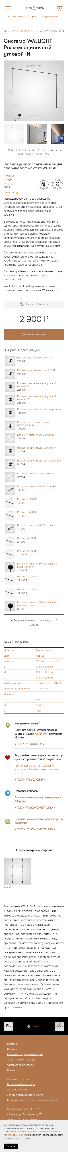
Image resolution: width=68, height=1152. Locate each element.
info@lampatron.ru (50, 16)
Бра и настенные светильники (21, 31)
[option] (34, 90)
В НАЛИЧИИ (39, 733)
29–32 (29, 154)
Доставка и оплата (18, 1079)
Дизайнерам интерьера (21, 1059)
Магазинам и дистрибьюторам (25, 1054)
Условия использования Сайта (25, 1094)
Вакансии (12, 1070)
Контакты (12, 1043)
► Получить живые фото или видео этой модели (34, 622)
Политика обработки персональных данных (32, 1100)
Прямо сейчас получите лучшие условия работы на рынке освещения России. (38, 769)
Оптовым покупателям (20, 1064)
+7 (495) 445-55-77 (17, 16)
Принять (10, 1146)
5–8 (24, 149)
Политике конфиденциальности (31, 1131)
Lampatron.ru (17, 1108)
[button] (10, 90)
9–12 (31, 149)
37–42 (48, 154)
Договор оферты (17, 1089)
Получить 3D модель (34, 304)
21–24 (59, 149)
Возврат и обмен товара (21, 1084)
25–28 (19, 154)
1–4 (18, 149)
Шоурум (12, 1049)
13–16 (40, 149)
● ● (35, 807)
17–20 (49, 149)
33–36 (38, 154)
